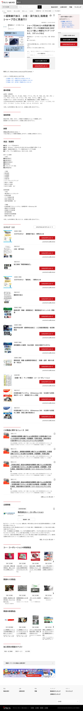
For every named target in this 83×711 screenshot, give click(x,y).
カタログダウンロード (47, 238)
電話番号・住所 (26, 519)
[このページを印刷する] (50, 15)
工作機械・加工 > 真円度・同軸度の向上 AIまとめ (18, 82)
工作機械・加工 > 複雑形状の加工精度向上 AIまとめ (19, 80)
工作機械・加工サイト (66, 21)
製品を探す (54, 7)
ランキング (77, 7)
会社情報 (37, 707)
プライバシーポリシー (17, 707)
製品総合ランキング (55, 691)
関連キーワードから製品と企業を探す (15, 663)
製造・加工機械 (8, 651)
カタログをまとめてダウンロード (44, 227)
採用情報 (41, 707)
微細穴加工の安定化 (67, 23)
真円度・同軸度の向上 (67, 27)
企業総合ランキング (55, 694)
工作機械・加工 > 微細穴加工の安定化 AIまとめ (18, 78)
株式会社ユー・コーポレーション (16, 25)
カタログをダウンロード (41, 66)
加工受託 (27, 651)
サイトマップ (69, 691)
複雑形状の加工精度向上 (68, 25)
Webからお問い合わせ (41, 61)
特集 (70, 7)
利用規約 (32, 707)
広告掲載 (46, 707)
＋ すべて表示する (41, 53)
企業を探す (63, 7)
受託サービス (18, 651)
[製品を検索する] (40, 7)
